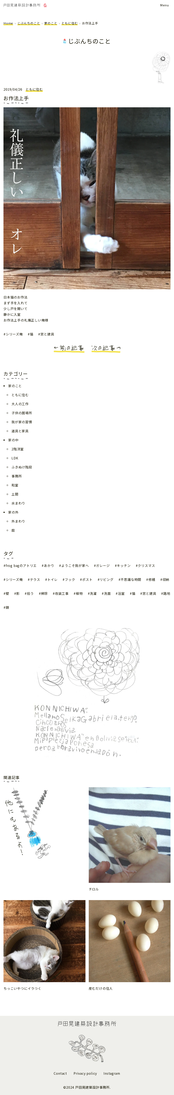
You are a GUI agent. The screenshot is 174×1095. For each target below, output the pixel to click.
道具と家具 (20, 430)
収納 (166, 579)
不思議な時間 (131, 579)
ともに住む (69, 23)
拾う (30, 593)
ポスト (87, 579)
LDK (14, 457)
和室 (14, 485)
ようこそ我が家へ (75, 565)
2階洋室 (17, 448)
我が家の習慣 (21, 421)
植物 (79, 593)
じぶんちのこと (28, 23)
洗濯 (93, 593)
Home (8, 23)
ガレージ (103, 565)
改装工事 (62, 593)
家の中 (13, 439)
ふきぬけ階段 (21, 467)
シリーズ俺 (14, 334)
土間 (14, 494)
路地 (166, 593)
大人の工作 (20, 403)
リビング (106, 579)
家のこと (50, 23)
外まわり (18, 521)
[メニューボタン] (164, 5)
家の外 (13, 512)
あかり (49, 565)
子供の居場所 (21, 412)
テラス (35, 579)
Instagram (111, 1073)
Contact (60, 1073)
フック (70, 579)
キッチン (124, 565)
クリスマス (146, 565)
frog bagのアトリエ (21, 565)
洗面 (107, 593)
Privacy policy (85, 1073)
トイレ (52, 579)
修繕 (151, 579)
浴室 (121, 593)
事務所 (16, 476)
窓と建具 (47, 334)
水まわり (18, 503)
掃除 (44, 593)
